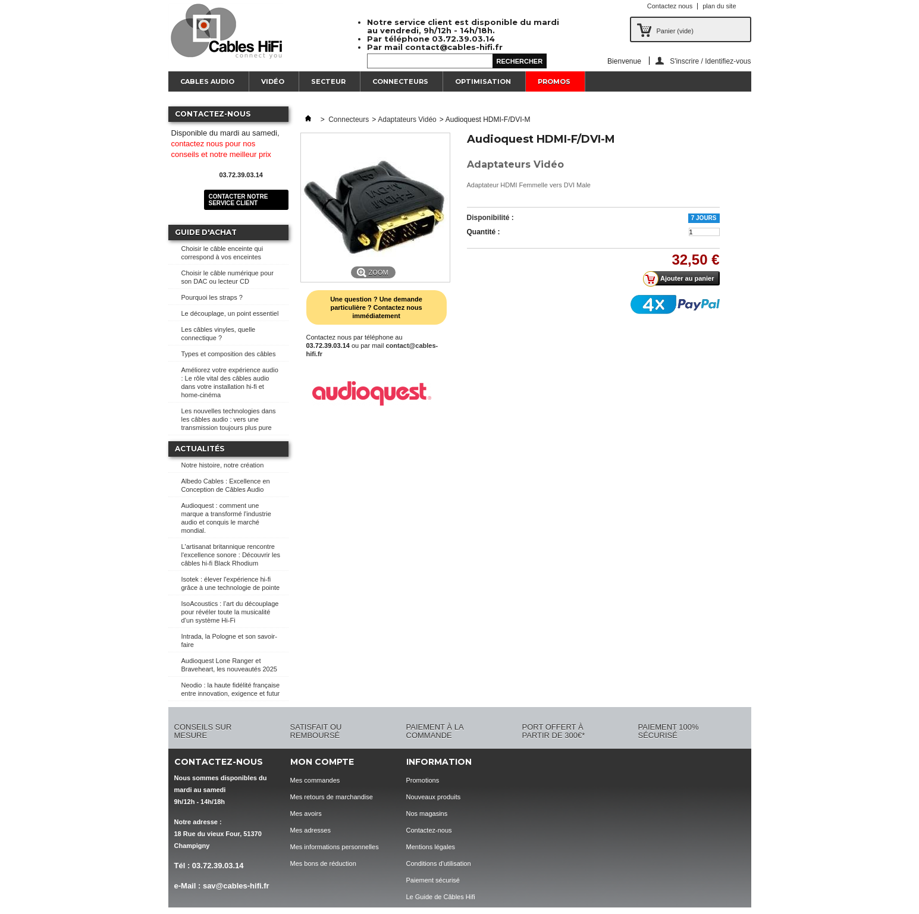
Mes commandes (315, 780)
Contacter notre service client (238, 199)
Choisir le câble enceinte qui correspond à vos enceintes (222, 252)
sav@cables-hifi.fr (236, 885)
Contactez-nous (429, 830)
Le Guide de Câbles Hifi (440, 896)
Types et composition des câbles (228, 353)
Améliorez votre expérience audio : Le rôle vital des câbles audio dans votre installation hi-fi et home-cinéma (229, 382)
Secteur (328, 81)
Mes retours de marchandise (331, 796)
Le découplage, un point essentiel (230, 313)
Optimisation (483, 81)
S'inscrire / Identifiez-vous (710, 61)
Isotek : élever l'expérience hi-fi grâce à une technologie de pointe (230, 583)
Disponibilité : (490, 217)
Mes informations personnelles (334, 846)
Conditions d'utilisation (438, 863)
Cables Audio (207, 81)
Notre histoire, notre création (222, 465)
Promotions (423, 780)
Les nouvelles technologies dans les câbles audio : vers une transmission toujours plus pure (228, 419)
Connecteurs (400, 81)
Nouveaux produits (433, 796)
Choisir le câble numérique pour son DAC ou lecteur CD (227, 277)
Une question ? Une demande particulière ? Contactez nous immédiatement (376, 307)
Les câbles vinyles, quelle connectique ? (218, 333)
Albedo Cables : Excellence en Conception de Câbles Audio (225, 485)
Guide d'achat (206, 232)
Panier (675, 30)
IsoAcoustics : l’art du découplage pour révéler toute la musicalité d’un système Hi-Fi (230, 612)
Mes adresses (310, 830)
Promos (554, 81)
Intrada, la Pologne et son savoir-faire (229, 640)
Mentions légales (431, 846)
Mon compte (322, 761)
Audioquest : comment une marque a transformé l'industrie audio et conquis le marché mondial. (226, 518)
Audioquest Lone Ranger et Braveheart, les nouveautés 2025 (229, 665)
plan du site (719, 6)
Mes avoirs (306, 813)
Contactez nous (669, 6)
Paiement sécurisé (433, 880)
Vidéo (272, 81)
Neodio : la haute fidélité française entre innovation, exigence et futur (230, 689)
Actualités (199, 448)
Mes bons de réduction (323, 863)
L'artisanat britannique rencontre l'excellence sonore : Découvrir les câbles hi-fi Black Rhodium (231, 555)
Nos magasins (427, 813)
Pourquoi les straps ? (212, 297)
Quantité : (483, 232)
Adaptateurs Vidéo (407, 119)
